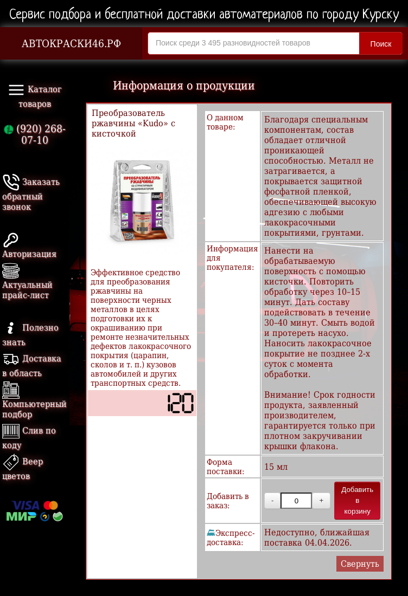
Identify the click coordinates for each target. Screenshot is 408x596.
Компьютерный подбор (34, 401)
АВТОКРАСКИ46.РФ (71, 43)
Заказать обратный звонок (31, 194)
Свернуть (360, 564)
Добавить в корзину (357, 500)
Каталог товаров (35, 95)
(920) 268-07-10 (35, 134)
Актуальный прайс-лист (27, 282)
